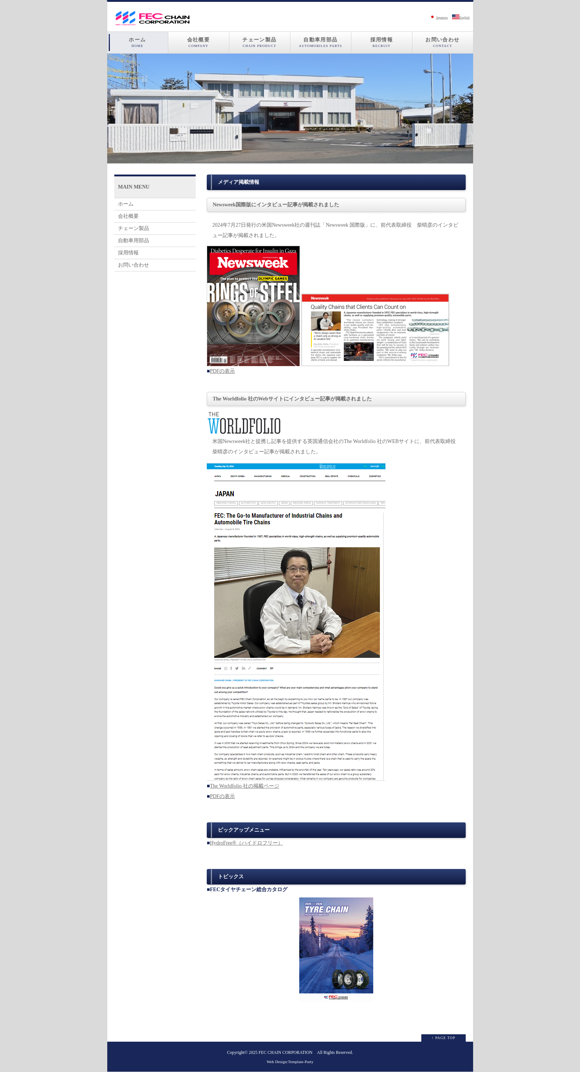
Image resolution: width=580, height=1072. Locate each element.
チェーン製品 (259, 42)
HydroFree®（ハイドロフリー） (246, 843)
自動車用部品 (320, 42)
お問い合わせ (442, 42)
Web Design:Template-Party (290, 1061)
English (461, 17)
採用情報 (381, 42)
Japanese (438, 17)
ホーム (137, 42)
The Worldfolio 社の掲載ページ (244, 786)
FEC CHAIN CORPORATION (286, 1052)
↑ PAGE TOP (443, 1038)
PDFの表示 (222, 371)
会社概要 (198, 42)
